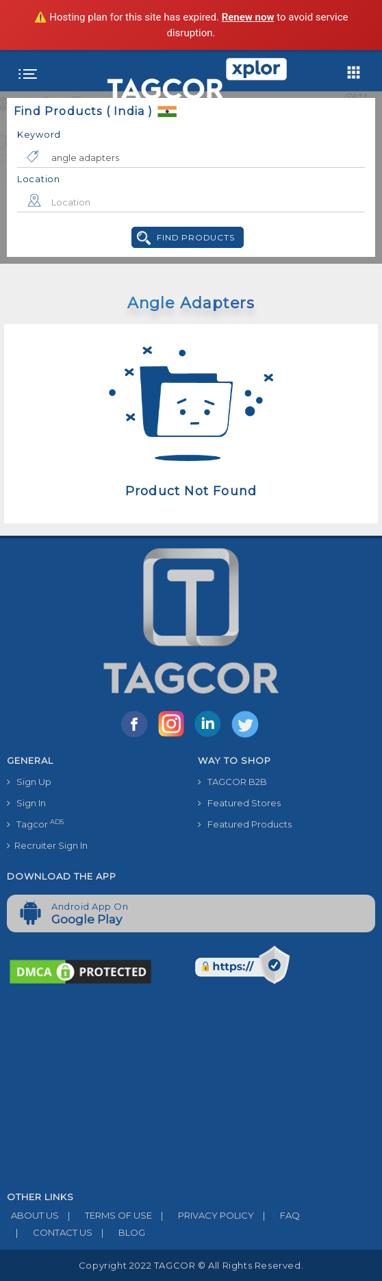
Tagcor (35, 824)
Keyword (39, 134)
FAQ (277, 1215)
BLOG (118, 1232)
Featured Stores (239, 802)
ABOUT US (33, 1215)
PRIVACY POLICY (203, 1215)
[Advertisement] (191, 1089)
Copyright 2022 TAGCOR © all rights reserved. (191, 1265)
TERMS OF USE (105, 1215)
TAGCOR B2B (232, 781)
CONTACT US (49, 1232)
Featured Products (245, 824)
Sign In (26, 802)
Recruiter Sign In (47, 845)
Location (38, 178)
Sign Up (29, 781)
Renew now (248, 17)
